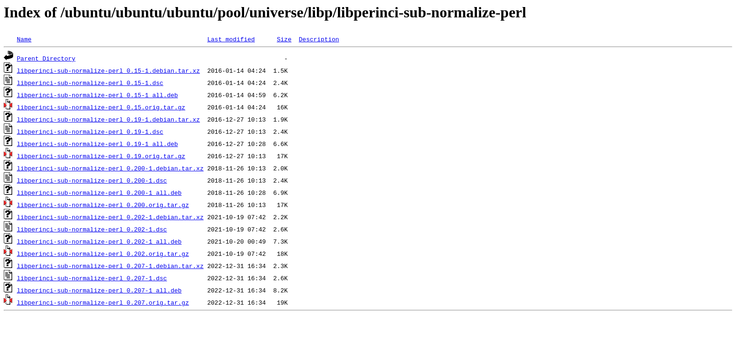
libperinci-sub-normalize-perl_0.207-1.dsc (92, 278)
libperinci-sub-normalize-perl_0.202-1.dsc (92, 229)
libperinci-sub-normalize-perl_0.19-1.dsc (90, 131)
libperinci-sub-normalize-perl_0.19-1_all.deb (97, 143)
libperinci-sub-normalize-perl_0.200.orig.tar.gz (103, 204)
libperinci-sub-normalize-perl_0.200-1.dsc (92, 180)
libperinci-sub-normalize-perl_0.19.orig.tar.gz (101, 156)
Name (24, 39)
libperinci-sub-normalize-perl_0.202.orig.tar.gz (103, 253)
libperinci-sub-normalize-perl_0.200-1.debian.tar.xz (110, 168)
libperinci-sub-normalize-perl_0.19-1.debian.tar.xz (108, 119)
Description (319, 39)
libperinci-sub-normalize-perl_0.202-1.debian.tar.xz (110, 217)
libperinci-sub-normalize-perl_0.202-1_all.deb (99, 241)
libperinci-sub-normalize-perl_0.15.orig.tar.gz (101, 107)
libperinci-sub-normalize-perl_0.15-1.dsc (90, 82)
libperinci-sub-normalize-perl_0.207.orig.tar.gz (103, 302)
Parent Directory (46, 58)
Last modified (230, 39)
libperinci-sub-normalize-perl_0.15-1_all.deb (97, 95)
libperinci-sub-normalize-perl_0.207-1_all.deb (99, 290)
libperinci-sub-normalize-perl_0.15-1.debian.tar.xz (108, 70)
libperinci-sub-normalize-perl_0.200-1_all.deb (99, 192)
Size (284, 39)
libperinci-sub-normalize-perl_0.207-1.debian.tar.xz (110, 265)
